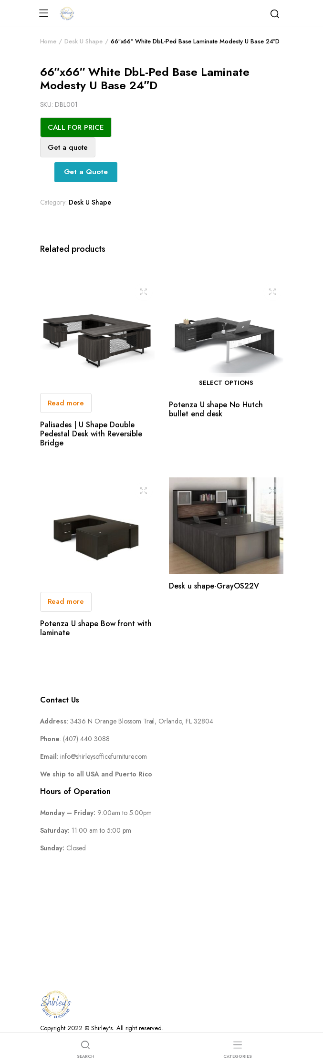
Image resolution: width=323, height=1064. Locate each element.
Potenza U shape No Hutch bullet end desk (216, 409)
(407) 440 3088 (86, 739)
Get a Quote (86, 171)
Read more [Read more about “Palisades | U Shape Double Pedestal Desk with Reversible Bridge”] (66, 403)
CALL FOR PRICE (76, 127)
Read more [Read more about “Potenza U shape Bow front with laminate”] (66, 601)
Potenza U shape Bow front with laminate (96, 628)
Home (48, 41)
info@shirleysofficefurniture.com (103, 756)
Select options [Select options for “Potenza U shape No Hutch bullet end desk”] (226, 382)
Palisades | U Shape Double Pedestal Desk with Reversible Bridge (91, 433)
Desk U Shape (83, 41)
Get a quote (68, 147)
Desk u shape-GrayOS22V (214, 585)
